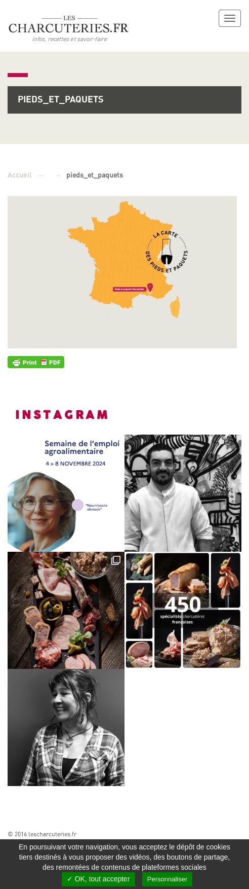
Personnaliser (167, 879)
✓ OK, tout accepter (98, 879)
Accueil (20, 175)
